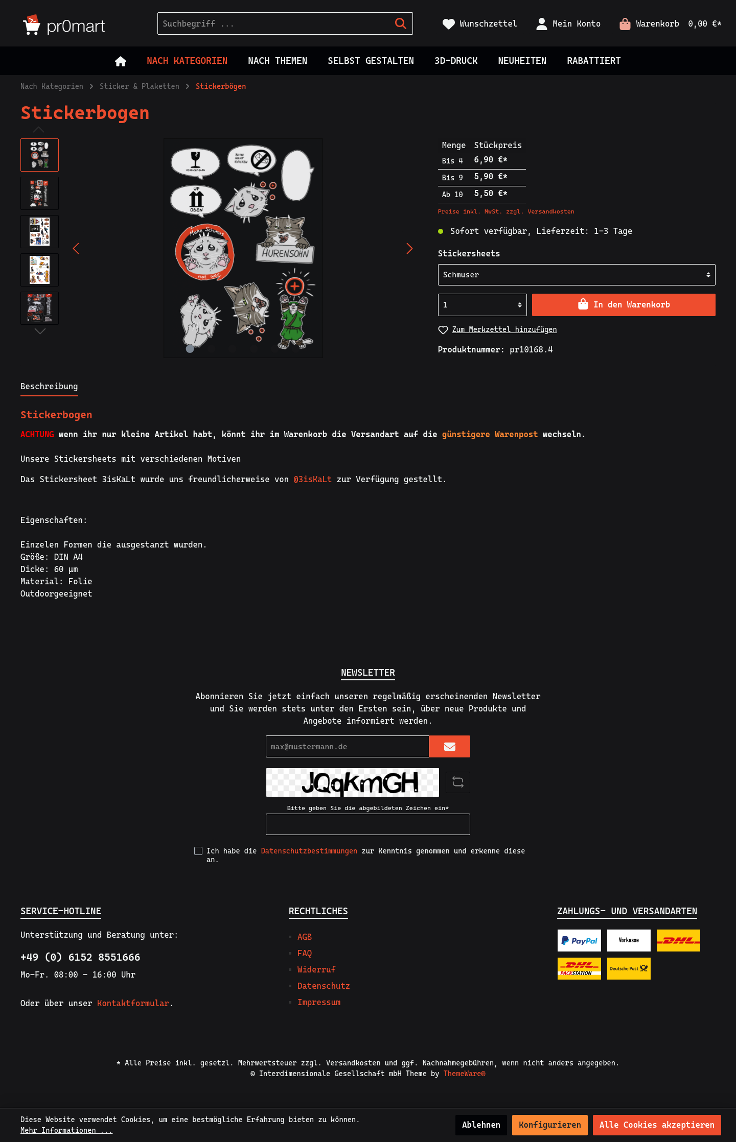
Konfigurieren (550, 1125)
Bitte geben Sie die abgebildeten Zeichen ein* (368, 808)
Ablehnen (481, 1125)
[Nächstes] (409, 248)
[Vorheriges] (76, 248)
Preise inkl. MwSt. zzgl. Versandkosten (506, 211)
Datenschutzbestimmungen (309, 851)
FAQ (304, 953)
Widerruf (316, 969)
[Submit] (449, 746)
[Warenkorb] (667, 23)
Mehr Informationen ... (66, 1130)
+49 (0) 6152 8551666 (80, 957)
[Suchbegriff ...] (273, 23)
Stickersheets (469, 253)
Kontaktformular (133, 1003)
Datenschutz (323, 986)
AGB (304, 937)
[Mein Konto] (568, 23)
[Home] (120, 60)
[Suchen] (401, 23)
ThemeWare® (465, 1073)
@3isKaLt (312, 479)
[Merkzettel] (480, 23)
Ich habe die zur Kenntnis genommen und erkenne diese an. (365, 855)
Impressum (318, 1002)
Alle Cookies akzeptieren (657, 1125)
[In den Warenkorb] (624, 305)
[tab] (49, 386)
